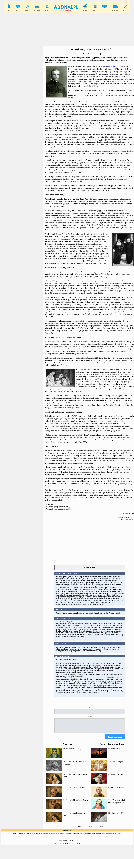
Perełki (108, 835)
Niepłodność (53, 835)
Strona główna (67, 832)
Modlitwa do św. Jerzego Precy (74, 790)
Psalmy (103, 835)
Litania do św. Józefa (116, 790)
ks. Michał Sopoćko (115, 67)
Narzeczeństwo (62, 835)
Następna (101, 828)
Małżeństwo (46, 835)
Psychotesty (118, 835)
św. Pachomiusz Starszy (72, 751)
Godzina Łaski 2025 (115, 815)
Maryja (82, 835)
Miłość (33, 835)
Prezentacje (69, 835)
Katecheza (76, 835)
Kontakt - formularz (70, 839)
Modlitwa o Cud (114, 751)
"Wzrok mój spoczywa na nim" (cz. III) (58, 509)
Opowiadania (27, 835)
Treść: (90, 716)
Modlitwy (15, 835)
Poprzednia (78, 828)
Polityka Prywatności (58, 839)
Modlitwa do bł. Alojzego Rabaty (75, 802)
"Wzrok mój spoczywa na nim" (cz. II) (58, 507)
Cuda (112, 835)
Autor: (90, 707)
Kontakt (79, 839)
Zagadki (21, 835)
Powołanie (39, 835)
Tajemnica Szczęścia (116, 764)
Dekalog (98, 835)
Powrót (90, 828)
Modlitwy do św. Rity (116, 777)
